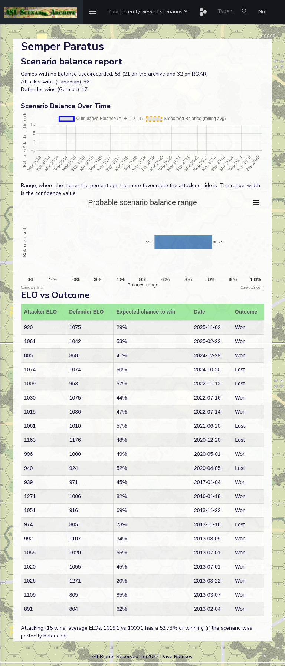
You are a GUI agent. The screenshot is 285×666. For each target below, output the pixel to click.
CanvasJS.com (251, 287)
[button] (148, 12)
